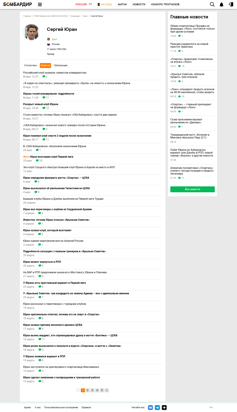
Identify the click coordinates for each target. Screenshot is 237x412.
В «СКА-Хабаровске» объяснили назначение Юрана (54, 146)
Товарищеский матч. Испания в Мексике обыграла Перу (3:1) (189, 136)
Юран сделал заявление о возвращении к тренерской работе (61, 377)
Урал (85, 16)
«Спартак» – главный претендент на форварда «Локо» (190, 106)
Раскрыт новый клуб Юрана (40, 104)
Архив (27, 407)
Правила (86, 407)
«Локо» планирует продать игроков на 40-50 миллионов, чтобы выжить (192, 91)
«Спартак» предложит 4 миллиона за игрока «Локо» (191, 60)
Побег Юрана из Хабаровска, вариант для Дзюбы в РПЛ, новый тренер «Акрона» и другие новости (191, 152)
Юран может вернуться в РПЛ (42, 261)
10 (40, 160)
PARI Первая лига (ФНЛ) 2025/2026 (50, 16)
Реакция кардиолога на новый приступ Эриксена (189, 45)
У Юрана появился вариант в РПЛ (44, 356)
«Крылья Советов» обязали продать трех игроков (187, 75)
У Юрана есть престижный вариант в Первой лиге (54, 282)
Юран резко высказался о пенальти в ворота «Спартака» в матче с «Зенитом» (72, 346)
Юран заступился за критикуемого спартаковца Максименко (61, 367)
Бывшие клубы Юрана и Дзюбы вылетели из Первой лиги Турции (63, 198)
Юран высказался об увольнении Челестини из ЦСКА (56, 188)
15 (183, 66)
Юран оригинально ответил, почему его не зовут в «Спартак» (61, 314)
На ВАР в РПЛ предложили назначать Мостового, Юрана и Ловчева (65, 272)
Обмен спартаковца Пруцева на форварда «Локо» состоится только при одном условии (192, 28)
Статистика (30, 65)
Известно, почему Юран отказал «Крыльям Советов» (56, 219)
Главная (27, 16)
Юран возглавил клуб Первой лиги (48, 156)
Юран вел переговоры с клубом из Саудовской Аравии (57, 209)
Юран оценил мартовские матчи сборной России (53, 240)
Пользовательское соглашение (61, 407)
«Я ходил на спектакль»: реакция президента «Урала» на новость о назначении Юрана (76, 83)
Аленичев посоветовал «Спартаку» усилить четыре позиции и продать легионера (192, 171)
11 (47, 97)
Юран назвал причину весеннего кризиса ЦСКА (52, 324)
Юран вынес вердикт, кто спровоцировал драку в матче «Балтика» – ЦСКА (70, 335)
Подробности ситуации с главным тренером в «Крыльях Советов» (64, 251)
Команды (75, 16)
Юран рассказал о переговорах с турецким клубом (54, 303)
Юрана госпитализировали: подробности (48, 93)
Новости (45, 65)
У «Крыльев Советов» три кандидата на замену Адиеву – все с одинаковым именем (76, 293)
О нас (38, 407)
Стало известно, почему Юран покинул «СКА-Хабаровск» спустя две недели (70, 114)
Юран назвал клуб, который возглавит (47, 230)
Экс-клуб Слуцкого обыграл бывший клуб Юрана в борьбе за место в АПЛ (69, 167)
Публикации (60, 65)
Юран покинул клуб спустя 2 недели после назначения (57, 135)
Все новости (192, 189)
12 (47, 108)
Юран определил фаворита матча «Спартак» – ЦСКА (56, 177)
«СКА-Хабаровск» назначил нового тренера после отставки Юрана (64, 125)
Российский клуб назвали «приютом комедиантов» (55, 72)
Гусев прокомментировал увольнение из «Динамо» (186, 121)
